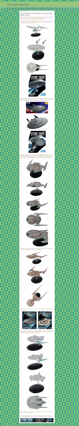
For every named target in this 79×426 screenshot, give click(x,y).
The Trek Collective (18, 4)
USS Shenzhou (26, 156)
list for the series (48, 416)
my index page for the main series (37, 416)
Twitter (25, 411)
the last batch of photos (34, 155)
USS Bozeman (29, 330)
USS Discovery (32, 248)
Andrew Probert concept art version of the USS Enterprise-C (35, 99)
